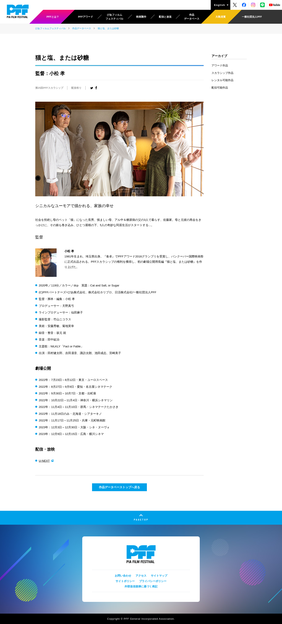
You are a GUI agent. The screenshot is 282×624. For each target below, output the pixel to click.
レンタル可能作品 (222, 80)
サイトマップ (159, 575)
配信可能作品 (220, 87)
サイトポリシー (125, 581)
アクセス (141, 575)
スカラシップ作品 (222, 72)
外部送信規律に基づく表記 (141, 586)
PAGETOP (141, 519)
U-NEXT (44, 460)
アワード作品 (220, 65)
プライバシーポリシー (152, 581)
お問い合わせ (123, 575)
